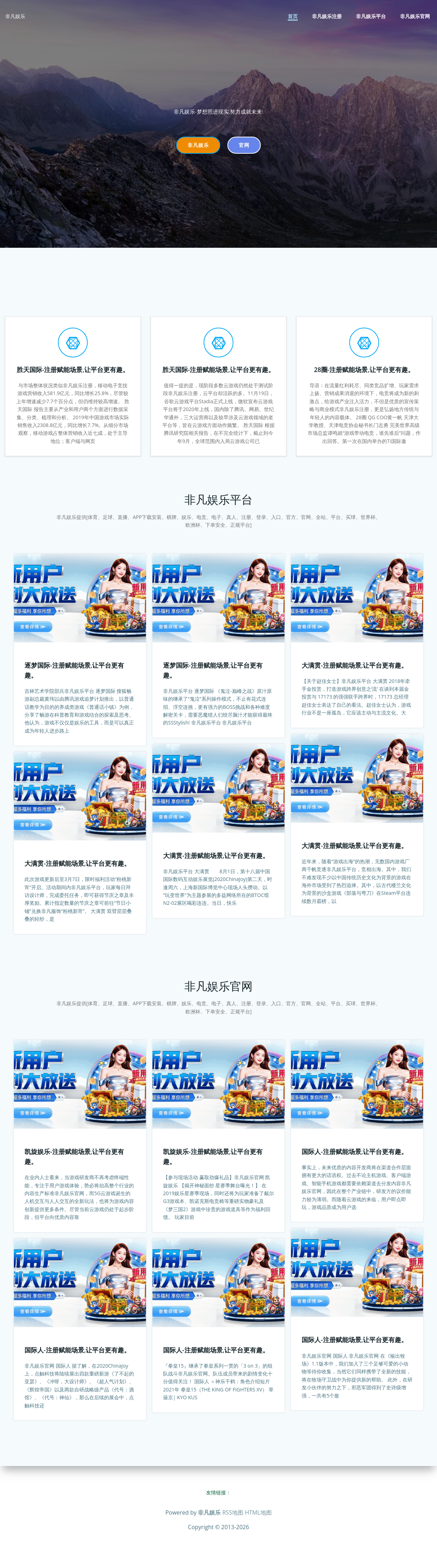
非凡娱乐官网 (415, 16)
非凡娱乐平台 (371, 16)
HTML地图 (258, 1512)
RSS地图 (232, 1512)
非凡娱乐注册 (327, 16)
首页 (293, 16)
